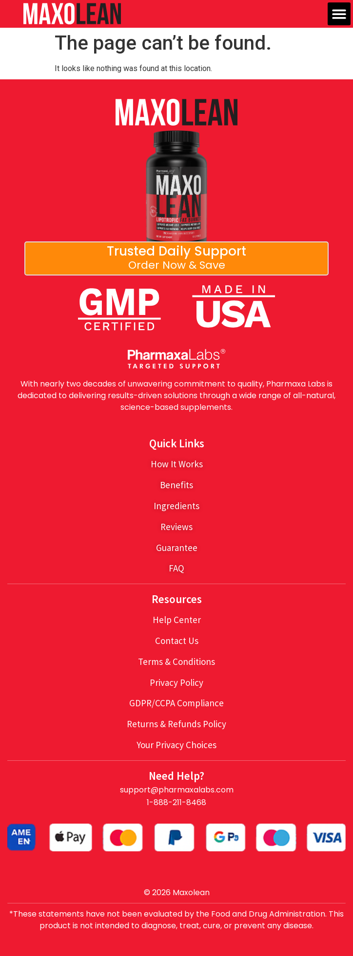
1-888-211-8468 (176, 802)
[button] (339, 13)
